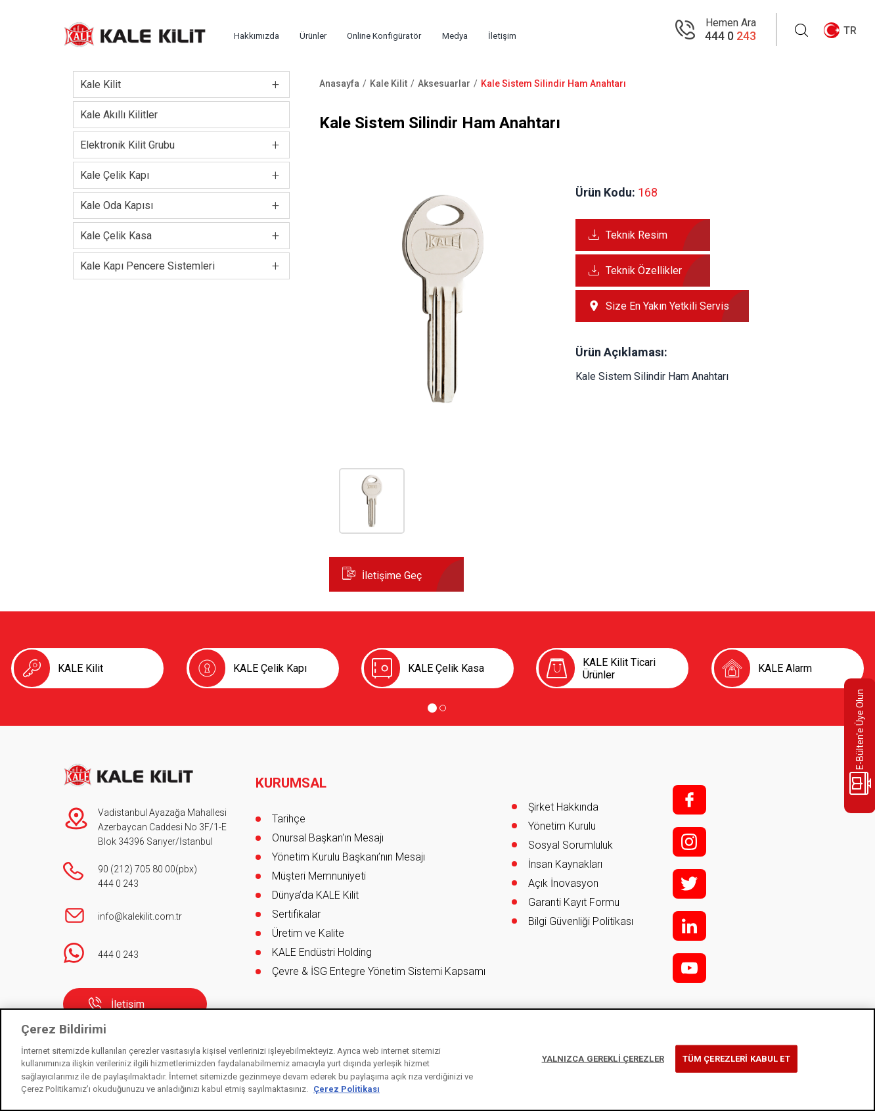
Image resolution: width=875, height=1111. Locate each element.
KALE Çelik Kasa (446, 668)
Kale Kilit (100, 84)
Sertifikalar (296, 902)
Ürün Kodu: (605, 192)
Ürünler (363, 30)
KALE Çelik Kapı (270, 668)
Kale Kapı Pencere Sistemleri (147, 266)
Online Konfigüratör (456, 30)
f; (689, 799)
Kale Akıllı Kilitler (119, 114)
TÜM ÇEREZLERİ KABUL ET (736, 1059)
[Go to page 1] (432, 708)
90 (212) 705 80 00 (136, 869)
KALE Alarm (785, 668)
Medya (548, 30)
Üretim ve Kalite (308, 921)
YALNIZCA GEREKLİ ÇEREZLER (603, 1059)
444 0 (730, 36)
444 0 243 (118, 883)
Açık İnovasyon (563, 883)
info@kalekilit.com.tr (140, 916)
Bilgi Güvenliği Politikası (580, 921)
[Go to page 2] (442, 708)
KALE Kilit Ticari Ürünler (619, 668)
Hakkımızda (287, 30)
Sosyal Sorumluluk (570, 845)
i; (689, 842)
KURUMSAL (293, 771)
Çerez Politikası (346, 1089)
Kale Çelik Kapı (114, 175)
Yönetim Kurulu (562, 826)
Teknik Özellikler (644, 270)
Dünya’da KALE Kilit (315, 883)
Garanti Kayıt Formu (575, 902)
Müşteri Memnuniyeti (319, 864)
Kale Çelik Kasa (116, 235)
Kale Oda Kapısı (116, 205)
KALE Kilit (80, 668)
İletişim (614, 30)
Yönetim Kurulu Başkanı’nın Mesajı (348, 845)
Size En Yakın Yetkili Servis (667, 306)
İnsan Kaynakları (565, 864)
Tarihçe (288, 807)
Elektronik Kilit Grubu (127, 145)
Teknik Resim (636, 235)
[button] (442, 408)
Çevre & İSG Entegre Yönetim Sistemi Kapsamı (378, 959)
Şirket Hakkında (563, 807)
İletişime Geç (392, 575)
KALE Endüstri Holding (322, 940)
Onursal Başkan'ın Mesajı (328, 826)
